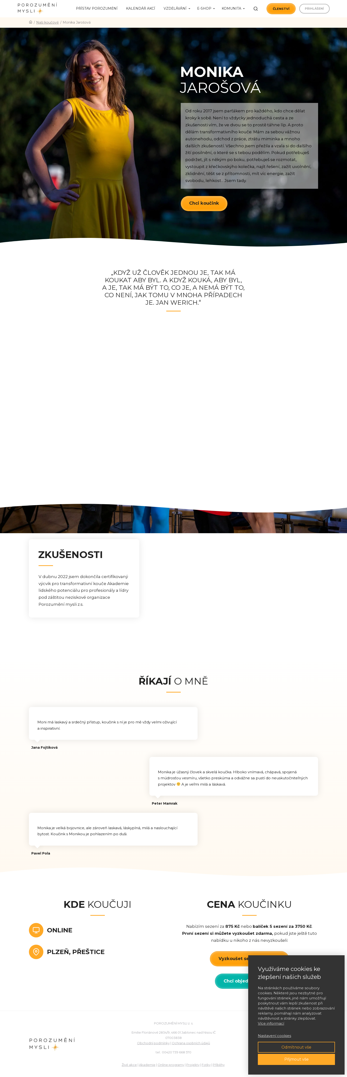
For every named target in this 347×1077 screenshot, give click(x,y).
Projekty (193, 1065)
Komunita (231, 8)
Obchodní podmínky (153, 1043)
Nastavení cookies (274, 1035)
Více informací (271, 1023)
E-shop (204, 8)
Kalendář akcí (140, 8)
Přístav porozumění (97, 8)
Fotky (206, 1065)
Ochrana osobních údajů (191, 1043)
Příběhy (219, 1065)
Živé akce (129, 1065)
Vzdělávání (175, 8)
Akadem (146, 1065)
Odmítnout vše (296, 1047)
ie (154, 1065)
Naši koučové (47, 22)
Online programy (171, 1065)
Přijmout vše (296, 1059)
